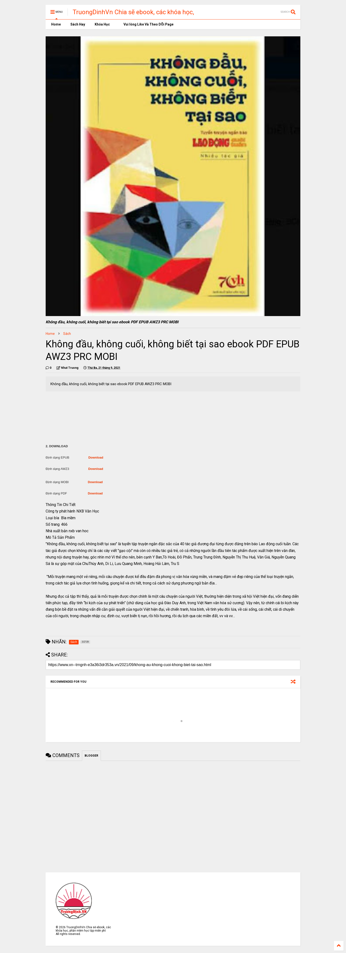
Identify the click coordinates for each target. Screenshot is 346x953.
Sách (67, 334)
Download (95, 457)
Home (55, 24)
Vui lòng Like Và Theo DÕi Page (146, 24)
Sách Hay (77, 24)
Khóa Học (102, 24)
